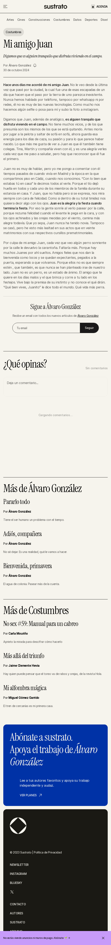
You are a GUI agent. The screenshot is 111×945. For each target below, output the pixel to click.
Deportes (91, 19)
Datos (77, 19)
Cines (21, 19)
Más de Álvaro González (42, 488)
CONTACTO (18, 904)
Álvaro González (20, 65)
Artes (10, 19)
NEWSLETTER (19, 864)
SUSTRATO (17, 922)
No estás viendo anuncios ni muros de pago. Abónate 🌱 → (36, 937)
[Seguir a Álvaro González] (35, 65)
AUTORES (16, 913)
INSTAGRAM (18, 873)
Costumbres (61, 19)
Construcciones (39, 19)
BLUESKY (16, 883)
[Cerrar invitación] (103, 938)
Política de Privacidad (48, 852)
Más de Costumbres (36, 610)
